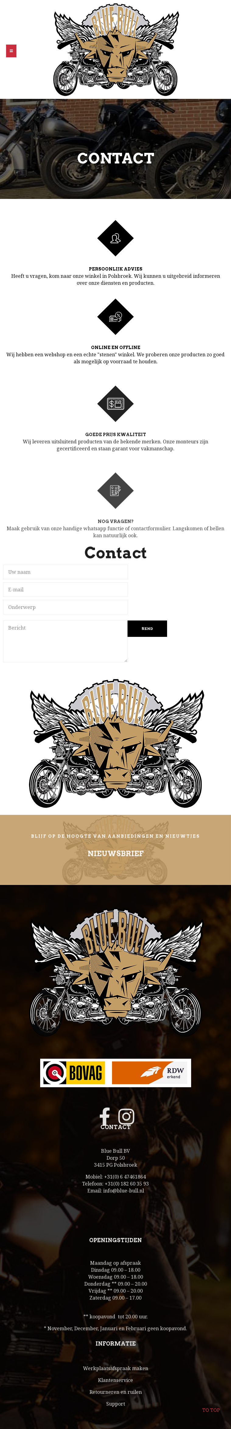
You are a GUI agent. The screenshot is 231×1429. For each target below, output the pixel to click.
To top (211, 1406)
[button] (11, 51)
